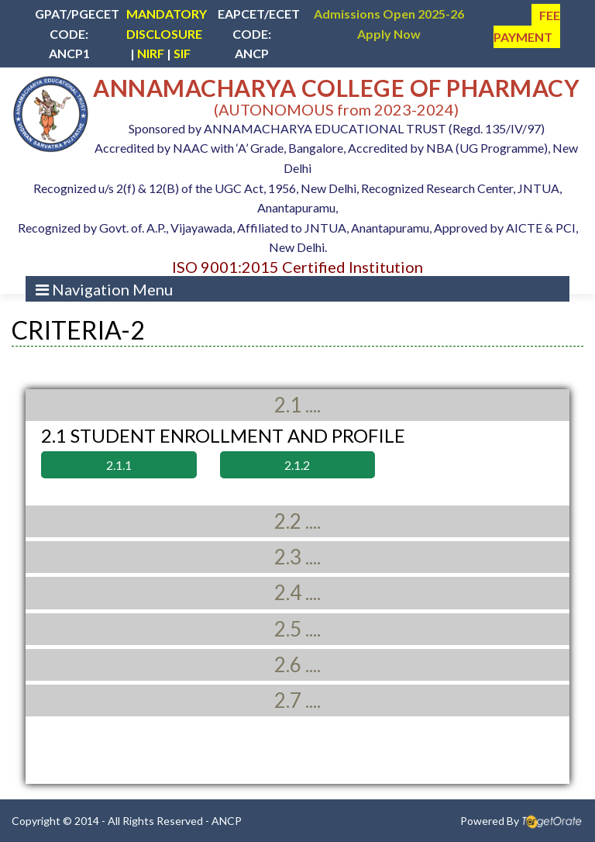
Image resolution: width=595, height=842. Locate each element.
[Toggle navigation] (104, 289)
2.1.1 (119, 464)
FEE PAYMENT (527, 26)
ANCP (227, 820)
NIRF (150, 53)
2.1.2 (297, 464)
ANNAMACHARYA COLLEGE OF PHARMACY (336, 88)
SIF (182, 53)
